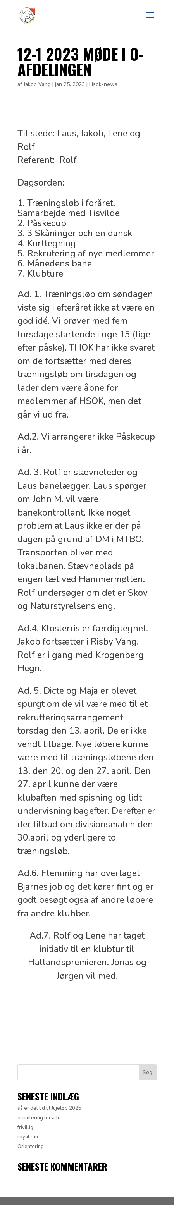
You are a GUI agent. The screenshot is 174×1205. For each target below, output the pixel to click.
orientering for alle (39, 1117)
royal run (27, 1136)
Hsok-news (103, 84)
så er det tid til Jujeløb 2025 (49, 1108)
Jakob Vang (37, 84)
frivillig (25, 1127)
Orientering (30, 1146)
